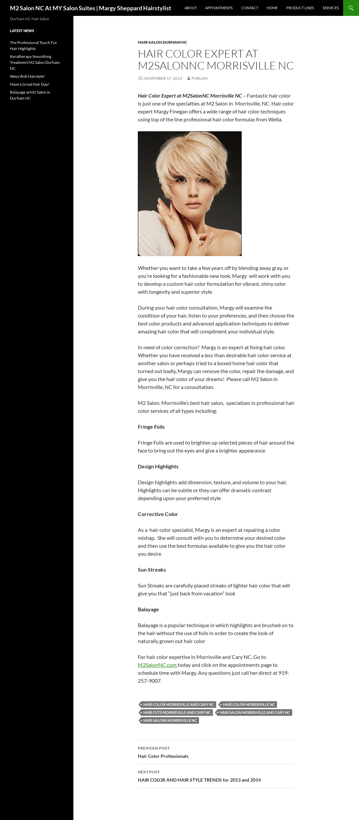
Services (331, 8)
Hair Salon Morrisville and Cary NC (255, 712)
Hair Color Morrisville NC (249, 704)
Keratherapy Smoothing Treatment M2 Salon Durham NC (35, 62)
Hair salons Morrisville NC (170, 720)
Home (272, 8)
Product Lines (300, 8)
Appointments (219, 8)
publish (199, 78)
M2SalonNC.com (158, 665)
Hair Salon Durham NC (162, 42)
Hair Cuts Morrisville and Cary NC (177, 712)
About (190, 8)
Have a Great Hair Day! (29, 84)
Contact (249, 8)
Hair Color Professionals (216, 751)
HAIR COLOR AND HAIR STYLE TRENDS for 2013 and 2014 (216, 775)
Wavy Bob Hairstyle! (27, 76)
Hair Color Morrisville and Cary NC (178, 704)
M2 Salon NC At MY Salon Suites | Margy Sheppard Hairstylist (90, 8)
